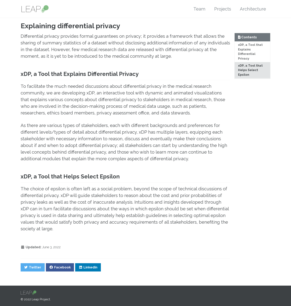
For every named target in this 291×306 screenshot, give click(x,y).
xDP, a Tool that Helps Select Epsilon (250, 70)
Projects (222, 9)
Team (199, 9)
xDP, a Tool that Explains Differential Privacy (250, 51)
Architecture (253, 9)
